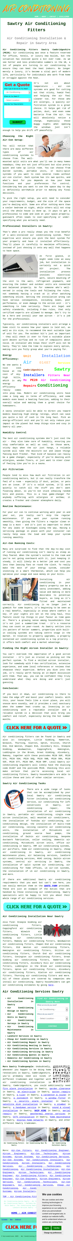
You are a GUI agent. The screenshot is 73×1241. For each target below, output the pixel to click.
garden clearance (60, 1088)
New (11, 1219)
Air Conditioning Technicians (40, 1166)
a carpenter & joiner (53, 1095)
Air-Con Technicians (44, 1153)
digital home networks (30, 1120)
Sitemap (4, 1219)
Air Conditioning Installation (39, 1169)
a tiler (21, 1095)
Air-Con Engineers (26, 1179)
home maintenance (60, 1117)
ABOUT (44, 17)
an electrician (26, 1092)
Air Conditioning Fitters (31, 1175)
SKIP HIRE (40, 1110)
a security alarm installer (34, 1101)
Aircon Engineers (14, 1153)
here (50, 985)
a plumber (60, 1104)
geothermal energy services (47, 1114)
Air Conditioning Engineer (52, 1150)
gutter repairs (61, 1092)
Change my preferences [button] (52, 1233)
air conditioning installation (24, 1082)
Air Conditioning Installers (44, 1160)
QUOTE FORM (50, 886)
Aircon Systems (24, 1157)
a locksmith (20, 1098)
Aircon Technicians (31, 1172)
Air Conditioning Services (52, 1157)
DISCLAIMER (64, 17)
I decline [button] (56, 1228)
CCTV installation (24, 1117)
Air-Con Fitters (21, 1150)
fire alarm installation (18, 1088)
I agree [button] (46, 1228)
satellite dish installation (20, 1104)
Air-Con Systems (13, 1160)
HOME (37, 17)
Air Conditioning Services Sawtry (33, 991)
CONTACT (52, 17)
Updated (18, 1219)
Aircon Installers (33, 1163)
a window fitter (55, 1098)
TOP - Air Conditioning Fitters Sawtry (26, 1196)
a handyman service (24, 1107)
